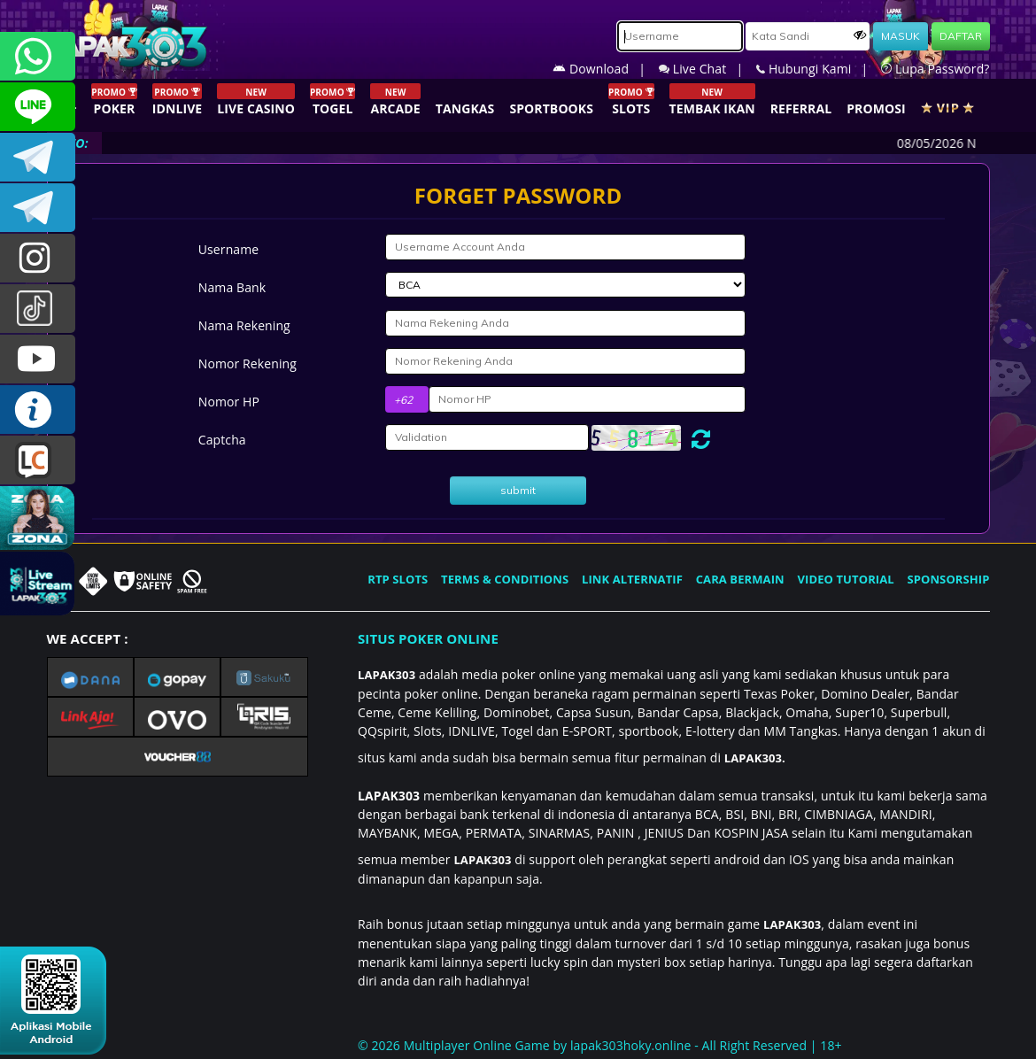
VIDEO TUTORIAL (846, 579)
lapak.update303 (37, 258)
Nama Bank (232, 287)
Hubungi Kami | (818, 68)
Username (228, 249)
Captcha (222, 439)
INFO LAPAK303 (37, 409)
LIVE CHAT (37, 460)
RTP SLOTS (397, 579)
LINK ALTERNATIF (632, 579)
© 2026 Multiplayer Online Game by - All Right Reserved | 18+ (600, 1045)
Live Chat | (707, 68)
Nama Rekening (244, 325)
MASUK (900, 36)
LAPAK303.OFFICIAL (37, 359)
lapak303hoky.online (631, 1045)
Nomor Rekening (247, 363)
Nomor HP (228, 401)
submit (518, 490)
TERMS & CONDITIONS (504, 579)
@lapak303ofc (37, 308)
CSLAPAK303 (37, 106)
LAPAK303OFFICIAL (37, 157)
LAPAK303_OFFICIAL (37, 207)
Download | (606, 68)
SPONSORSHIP (948, 579)
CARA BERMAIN (740, 579)
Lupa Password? (935, 68)
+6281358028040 (37, 56)
